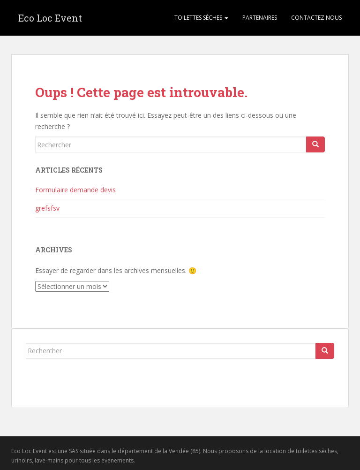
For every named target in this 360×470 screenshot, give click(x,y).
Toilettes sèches (201, 18)
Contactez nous (316, 18)
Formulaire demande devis (75, 189)
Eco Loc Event (50, 18)
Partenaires (259, 18)
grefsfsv (47, 208)
